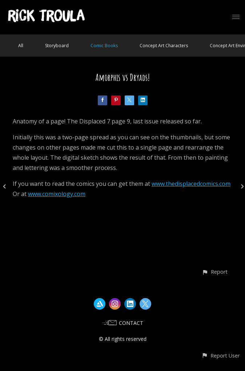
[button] (214, 271)
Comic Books (104, 45)
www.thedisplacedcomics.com (191, 184)
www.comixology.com (56, 194)
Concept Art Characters (164, 45)
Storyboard (57, 45)
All (20, 45)
